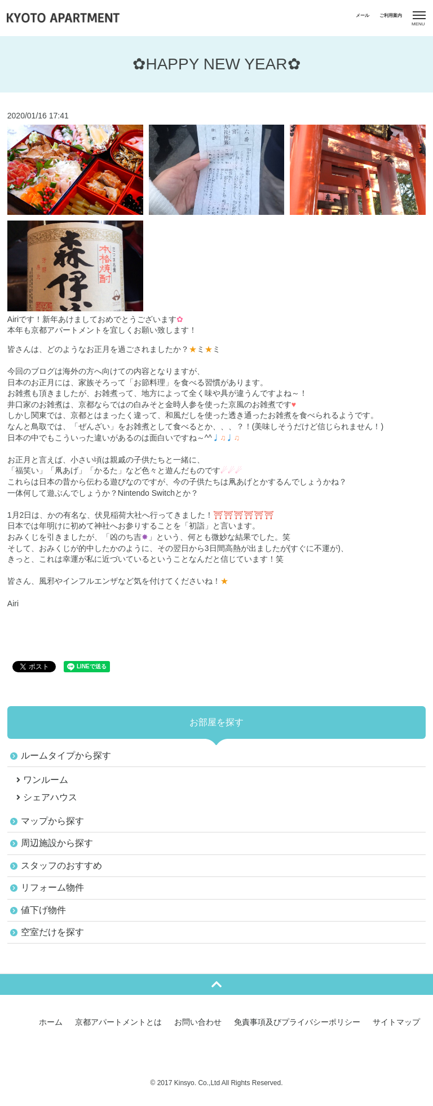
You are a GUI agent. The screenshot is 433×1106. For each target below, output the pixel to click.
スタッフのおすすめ (61, 865)
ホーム (51, 1021)
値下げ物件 (43, 910)
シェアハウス (50, 797)
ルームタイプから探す (66, 755)
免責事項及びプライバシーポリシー (297, 1021)
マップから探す (52, 821)
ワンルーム (45, 780)
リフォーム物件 (52, 887)
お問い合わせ (198, 1021)
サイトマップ (396, 1021)
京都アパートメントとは (118, 1021)
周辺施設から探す (57, 843)
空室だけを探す (52, 932)
